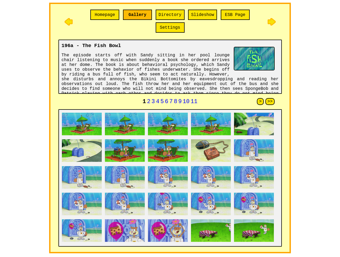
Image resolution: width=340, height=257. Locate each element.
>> (270, 102)
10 (186, 102)
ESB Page (235, 15)
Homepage (105, 15)
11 (194, 102)
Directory (170, 15)
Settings (170, 28)
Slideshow (202, 15)
